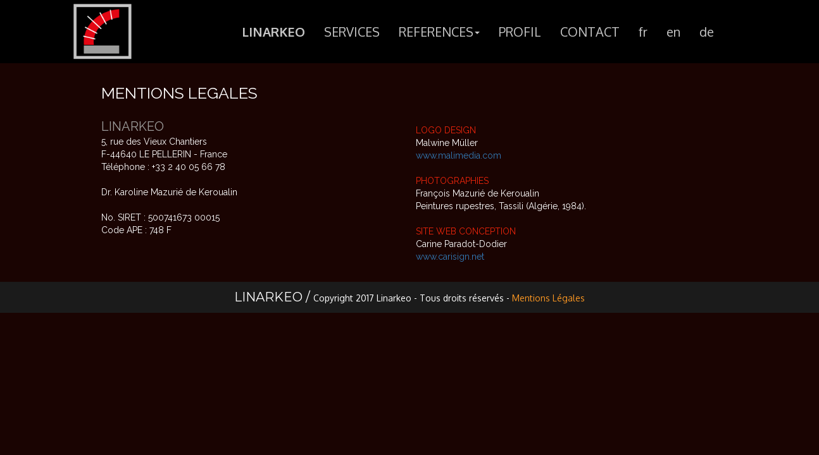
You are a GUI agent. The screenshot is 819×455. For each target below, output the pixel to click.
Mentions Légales (548, 298)
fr (643, 34)
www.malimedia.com (458, 155)
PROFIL (520, 34)
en (673, 34)
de (706, 34)
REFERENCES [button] (439, 34)
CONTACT (590, 34)
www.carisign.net (450, 257)
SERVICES (352, 34)
